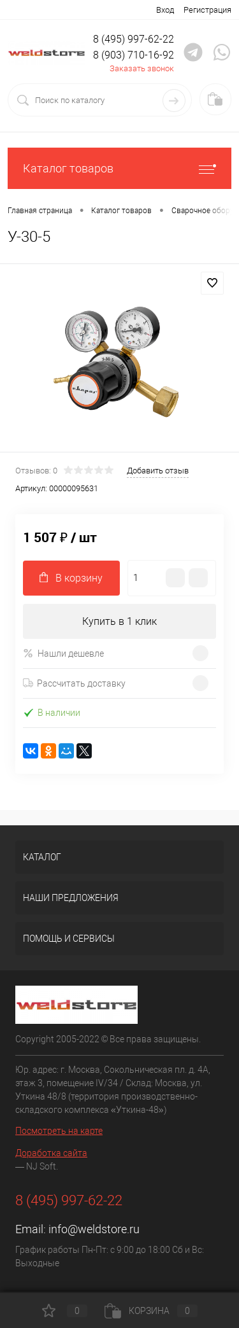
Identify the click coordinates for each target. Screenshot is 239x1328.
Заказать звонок (142, 68)
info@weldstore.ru (94, 1229)
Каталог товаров (119, 168)
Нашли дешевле (63, 653)
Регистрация (207, 10)
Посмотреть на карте (59, 1131)
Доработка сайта (51, 1153)
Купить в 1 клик (119, 621)
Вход (165, 10)
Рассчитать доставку (74, 683)
